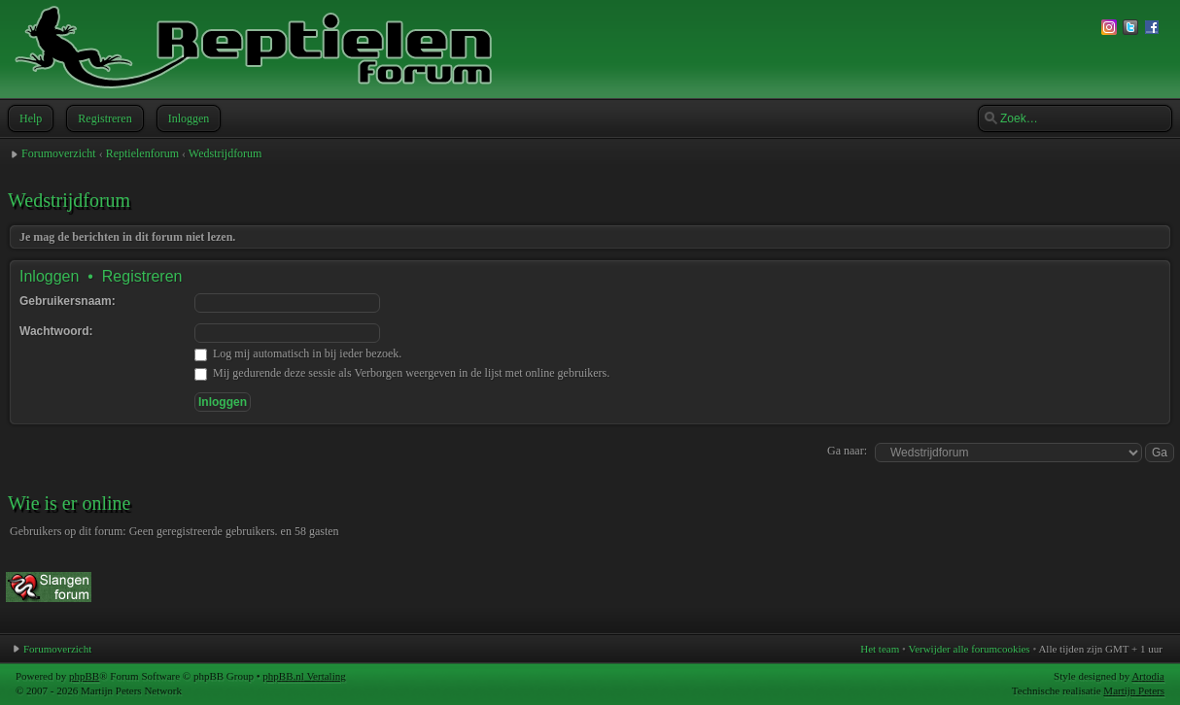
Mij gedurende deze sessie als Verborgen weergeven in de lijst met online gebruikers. (401, 373)
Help (29, 118)
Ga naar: (847, 450)
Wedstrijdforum (225, 153)
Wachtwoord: (56, 331)
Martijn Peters (1133, 690)
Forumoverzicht (58, 153)
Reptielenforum (142, 153)
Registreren (102, 118)
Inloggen (187, 118)
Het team (879, 649)
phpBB (84, 676)
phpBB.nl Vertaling (303, 676)
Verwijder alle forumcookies (968, 649)
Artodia (1147, 676)
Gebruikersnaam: (67, 301)
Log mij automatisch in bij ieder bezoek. (297, 353)
